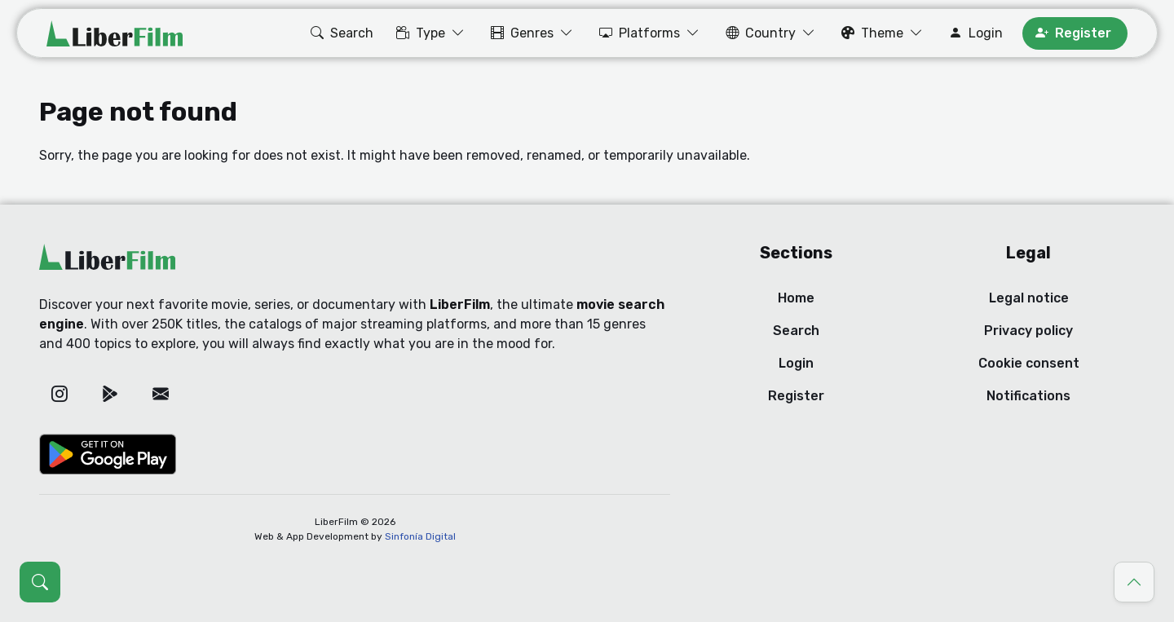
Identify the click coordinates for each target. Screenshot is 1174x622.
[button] (340, 33)
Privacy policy (1028, 330)
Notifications (1028, 396)
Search (796, 330)
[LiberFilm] (114, 33)
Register (796, 396)
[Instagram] (59, 393)
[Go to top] (1134, 582)
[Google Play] (110, 393)
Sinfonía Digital (420, 536)
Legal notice (1029, 298)
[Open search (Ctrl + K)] (40, 582)
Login (796, 363)
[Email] (160, 393)
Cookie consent (1028, 363)
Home (796, 298)
